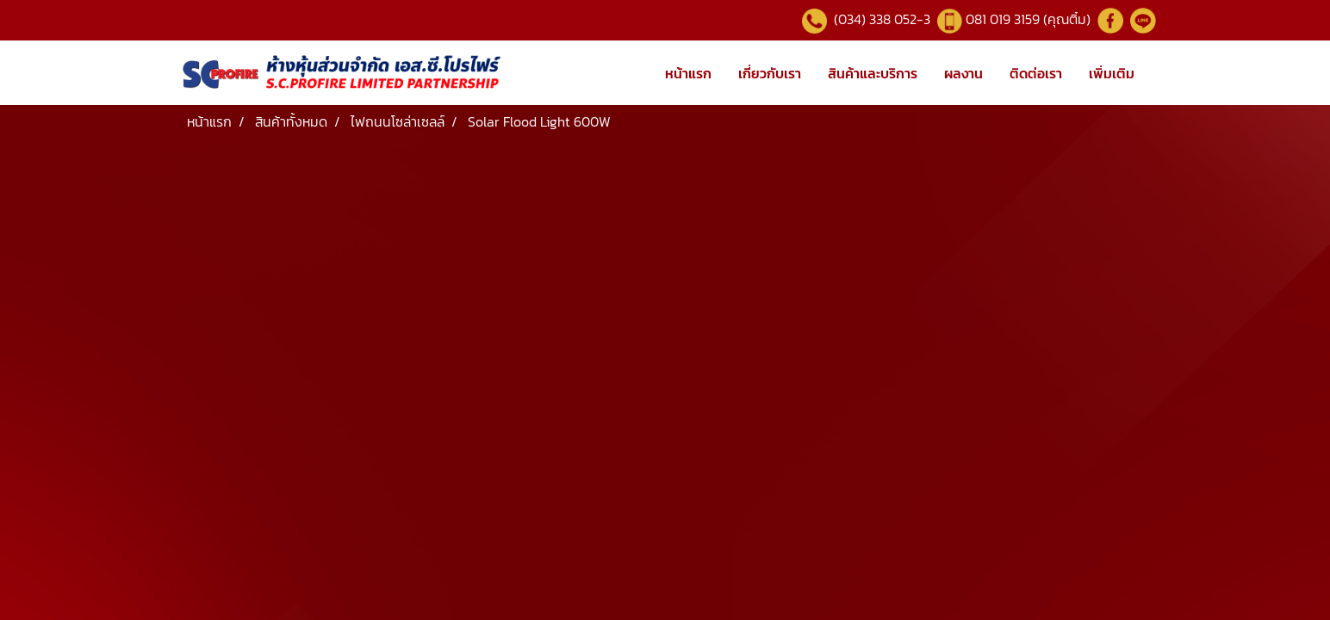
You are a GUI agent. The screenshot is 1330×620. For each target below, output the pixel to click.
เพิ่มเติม (1111, 73)
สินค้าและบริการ (872, 73)
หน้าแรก (688, 73)
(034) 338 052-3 (880, 19)
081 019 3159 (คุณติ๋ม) (1030, 19)
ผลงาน (963, 73)
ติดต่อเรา (1036, 73)
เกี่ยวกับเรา (769, 73)
